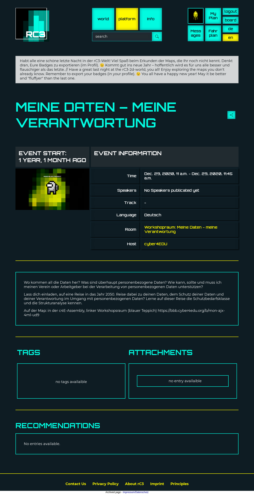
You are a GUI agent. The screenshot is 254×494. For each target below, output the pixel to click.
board (230, 20)
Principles (179, 484)
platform (127, 19)
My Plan (213, 15)
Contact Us (75, 484)
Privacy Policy (105, 484)
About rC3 (134, 484)
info (150, 19)
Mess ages (195, 33)
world (103, 19)
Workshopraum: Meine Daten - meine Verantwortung (180, 229)
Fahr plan (213, 33)
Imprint (157, 484)
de (230, 29)
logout (230, 11)
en (230, 37)
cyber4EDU (155, 244)
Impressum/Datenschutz (135, 492)
